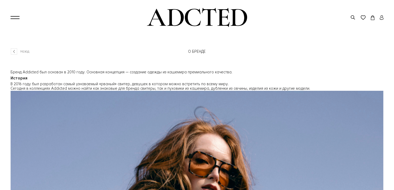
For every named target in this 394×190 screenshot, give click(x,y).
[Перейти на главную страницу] (197, 17)
